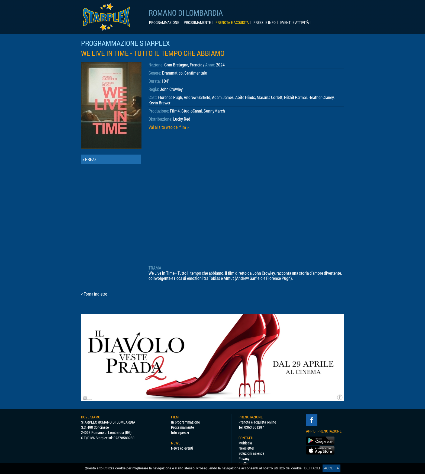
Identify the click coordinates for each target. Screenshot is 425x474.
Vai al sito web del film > (169, 127)
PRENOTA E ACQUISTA (232, 22)
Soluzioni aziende (251, 453)
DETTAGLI (312, 468)
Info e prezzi (180, 432)
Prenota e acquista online (257, 422)
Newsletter (246, 448)
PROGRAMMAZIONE (164, 22)
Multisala (245, 443)
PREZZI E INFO (264, 22)
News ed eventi (182, 448)
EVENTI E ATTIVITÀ (294, 22)
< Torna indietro (94, 294)
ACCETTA (331, 468)
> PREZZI (90, 159)
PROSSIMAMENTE (197, 22)
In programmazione (185, 422)
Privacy (244, 458)
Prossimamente (182, 427)
